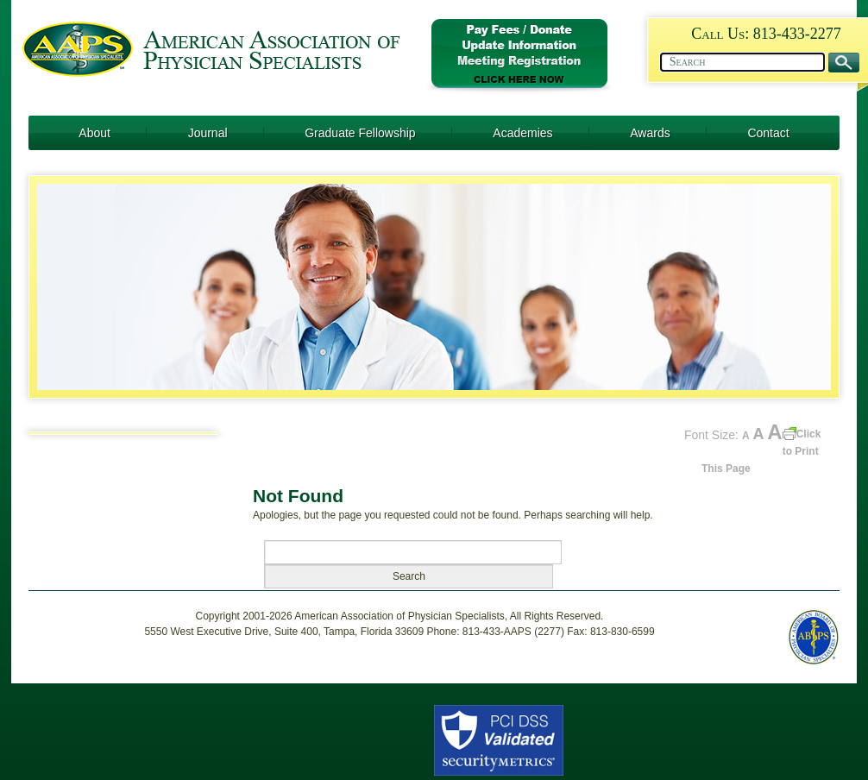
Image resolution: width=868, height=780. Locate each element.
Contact (768, 133)
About (94, 133)
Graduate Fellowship (360, 133)
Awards (650, 133)
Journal (208, 133)
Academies (522, 133)
